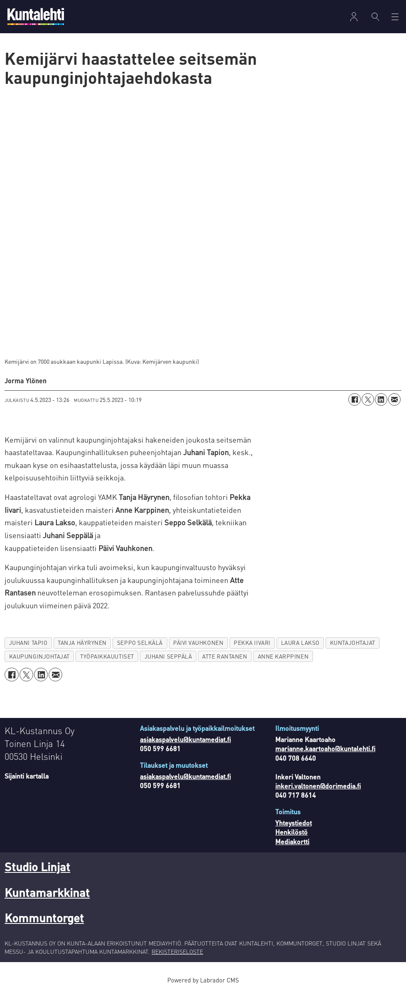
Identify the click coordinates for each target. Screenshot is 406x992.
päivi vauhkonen (198, 642)
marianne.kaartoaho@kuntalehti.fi (325, 748)
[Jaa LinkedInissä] (381, 399)
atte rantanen (224, 656)
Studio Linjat (37, 866)
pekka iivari (252, 642)
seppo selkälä (140, 642)
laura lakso (300, 642)
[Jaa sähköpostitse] (394, 399)
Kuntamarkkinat (47, 892)
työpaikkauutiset (107, 656)
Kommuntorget (44, 917)
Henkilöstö (291, 832)
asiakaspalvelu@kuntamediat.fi (185, 739)
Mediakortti (292, 841)
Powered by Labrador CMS (203, 980)
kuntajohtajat (352, 642)
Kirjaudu (353, 17)
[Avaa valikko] (395, 16)
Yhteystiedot (293, 822)
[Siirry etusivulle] (36, 16)
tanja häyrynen (82, 642)
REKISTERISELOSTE (177, 951)
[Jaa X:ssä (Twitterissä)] (368, 399)
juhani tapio (28, 642)
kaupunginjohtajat (39, 656)
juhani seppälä (168, 656)
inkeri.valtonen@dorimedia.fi (318, 785)
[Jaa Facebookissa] (354, 399)
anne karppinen (283, 656)
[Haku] (375, 16)
